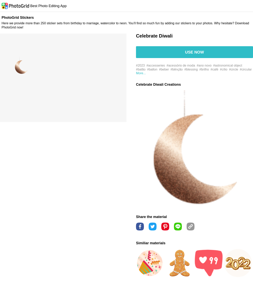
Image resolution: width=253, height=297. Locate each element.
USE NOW (194, 52)
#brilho (204, 69)
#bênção (177, 69)
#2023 (140, 65)
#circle (233, 69)
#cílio (223, 69)
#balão (140, 69)
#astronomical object (227, 65)
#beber (164, 69)
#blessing (191, 69)
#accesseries (155, 65)
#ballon (152, 69)
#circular (246, 69)
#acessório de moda (181, 65)
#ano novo (204, 65)
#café (214, 69)
